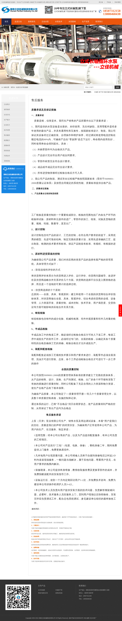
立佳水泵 (45, 22)
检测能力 (7, 140)
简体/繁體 (118, 2)
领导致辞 (7, 109)
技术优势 (7, 130)
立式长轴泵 (41, 590)
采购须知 (7, 161)
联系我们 (99, 22)
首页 (6, 22)
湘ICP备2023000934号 (76, 618)
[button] (52, 82)
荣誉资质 (7, 150)
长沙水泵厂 (93, 618)
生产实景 (85, 22)
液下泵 (101, 92)
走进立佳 (18, 22)
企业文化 (7, 114)
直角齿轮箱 (117, 92)
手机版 (109, 2)
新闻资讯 (31, 22)
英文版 (101, 2)
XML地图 (86, 618)
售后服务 (25, 87)
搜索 (117, 87)
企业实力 (7, 125)
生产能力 (7, 120)
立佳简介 (7, 104)
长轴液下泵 (58, 590)
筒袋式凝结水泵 (108, 92)
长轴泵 (96, 92)
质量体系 (7, 145)
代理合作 (7, 156)
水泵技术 (58, 22)
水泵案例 (72, 22)
